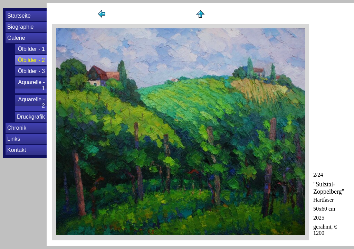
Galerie (16, 38)
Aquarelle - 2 (31, 102)
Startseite (19, 16)
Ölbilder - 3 (31, 71)
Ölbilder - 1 (31, 49)
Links (13, 139)
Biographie (20, 27)
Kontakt (16, 150)
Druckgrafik (31, 117)
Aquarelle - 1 (31, 85)
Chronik (16, 128)
